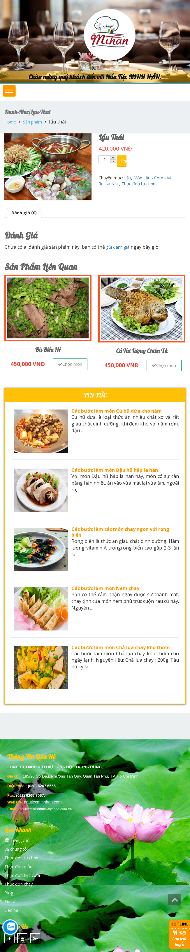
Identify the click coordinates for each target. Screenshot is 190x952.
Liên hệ (11, 910)
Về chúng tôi (16, 849)
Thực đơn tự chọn (138, 183)
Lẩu (127, 178)
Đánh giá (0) (24, 213)
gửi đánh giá (117, 247)
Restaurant (108, 183)
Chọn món (70, 364)
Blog (8, 893)
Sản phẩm (32, 122)
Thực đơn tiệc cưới (22, 875)
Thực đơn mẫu (18, 866)
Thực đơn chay (18, 884)
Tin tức (10, 901)
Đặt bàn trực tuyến (180, 938)
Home (10, 122)
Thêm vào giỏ (123, 161)
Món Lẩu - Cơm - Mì (152, 178)
